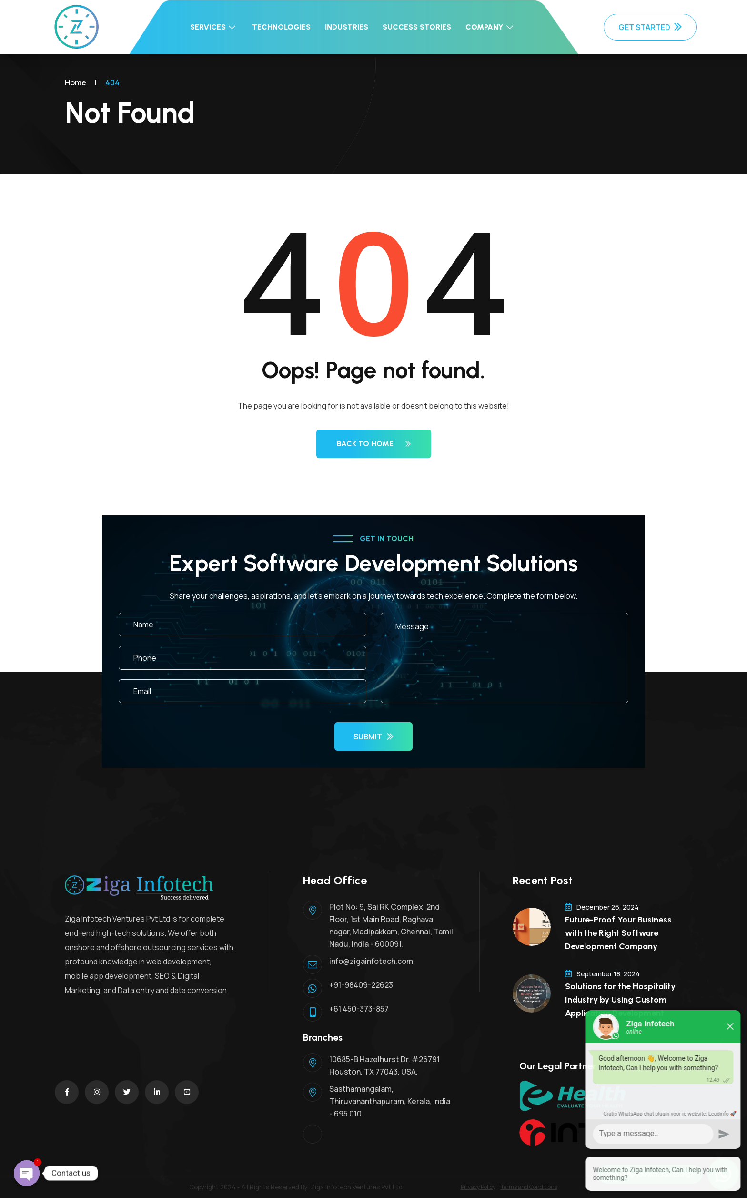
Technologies (281, 26)
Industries (346, 26)
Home (75, 82)
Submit (373, 736)
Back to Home (374, 443)
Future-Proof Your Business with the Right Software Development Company (618, 933)
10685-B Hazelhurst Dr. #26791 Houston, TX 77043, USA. (384, 1065)
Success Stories (417, 26)
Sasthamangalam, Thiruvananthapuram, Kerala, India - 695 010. (389, 1101)
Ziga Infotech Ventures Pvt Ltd (357, 1187)
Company (490, 26)
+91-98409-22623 (361, 985)
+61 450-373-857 (359, 1008)
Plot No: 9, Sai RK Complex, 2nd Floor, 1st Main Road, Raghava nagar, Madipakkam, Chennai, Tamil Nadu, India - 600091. (391, 925)
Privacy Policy (478, 1187)
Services (214, 26)
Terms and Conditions (529, 1187)
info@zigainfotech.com (371, 961)
